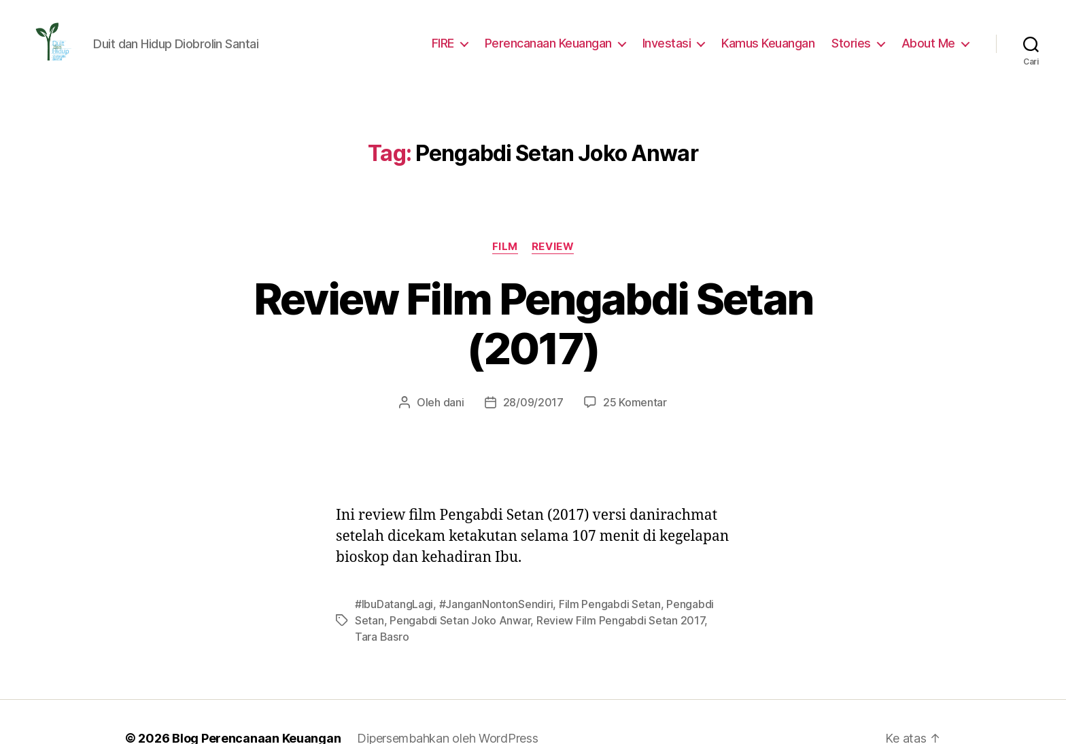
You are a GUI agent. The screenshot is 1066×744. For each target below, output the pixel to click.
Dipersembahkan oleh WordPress (437, 672)
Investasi (677, 43)
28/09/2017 (534, 352)
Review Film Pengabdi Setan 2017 (572, 570)
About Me (930, 43)
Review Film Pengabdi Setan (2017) (533, 298)
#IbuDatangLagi (392, 554)
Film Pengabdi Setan (595, 554)
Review (552, 246)
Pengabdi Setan (688, 554)
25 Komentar (630, 352)
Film (504, 246)
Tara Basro (684, 570)
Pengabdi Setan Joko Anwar (420, 570)
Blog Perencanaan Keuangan (249, 672)
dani (458, 352)
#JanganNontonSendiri (488, 554)
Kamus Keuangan (775, 43)
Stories (857, 43)
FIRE (454, 43)
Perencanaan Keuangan (560, 43)
